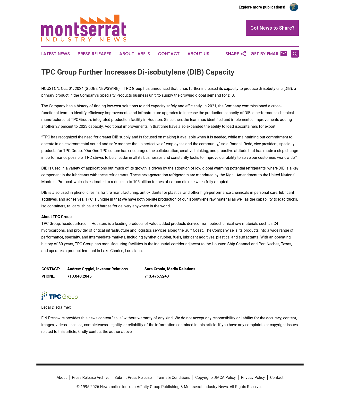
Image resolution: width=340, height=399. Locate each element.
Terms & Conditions (173, 377)
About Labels (134, 53)
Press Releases (94, 53)
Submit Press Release (133, 377)
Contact (169, 53)
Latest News (55, 53)
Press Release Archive (90, 377)
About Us (198, 53)
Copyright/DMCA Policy (215, 377)
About (62, 377)
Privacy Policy (253, 377)
